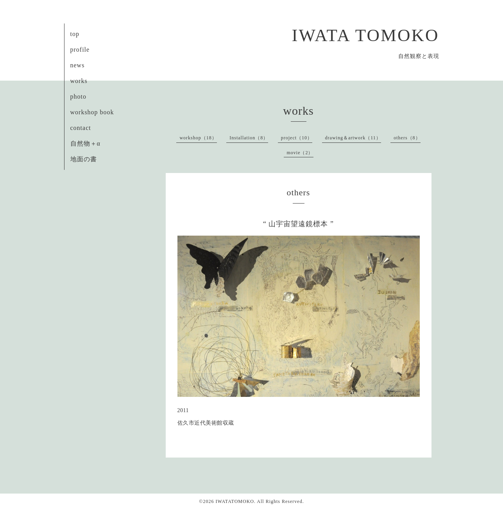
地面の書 (83, 159)
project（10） (296, 138)
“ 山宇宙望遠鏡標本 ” (298, 224)
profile (80, 49)
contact (80, 127)
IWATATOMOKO (234, 501)
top (74, 34)
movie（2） (300, 152)
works (79, 80)
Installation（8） (248, 138)
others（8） (407, 138)
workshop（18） (198, 138)
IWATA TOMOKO (365, 35)
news (77, 65)
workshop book (92, 112)
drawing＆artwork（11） (353, 138)
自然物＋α (85, 143)
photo (78, 96)
